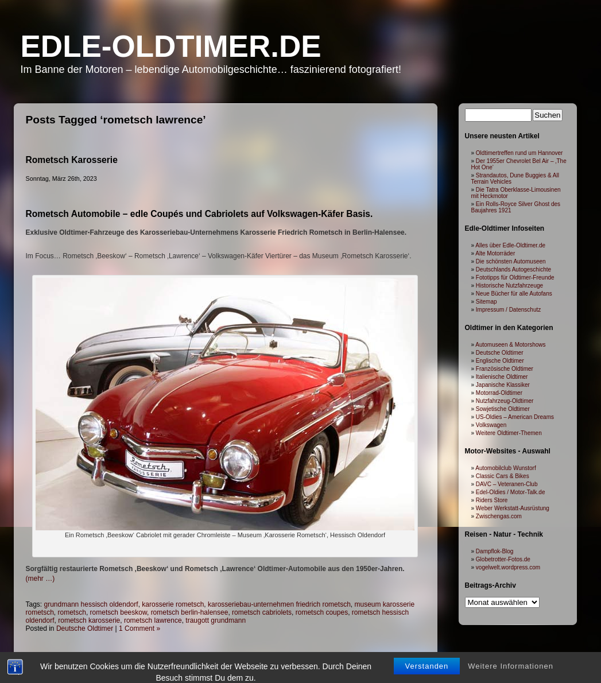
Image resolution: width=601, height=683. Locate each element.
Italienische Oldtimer (502, 377)
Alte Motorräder (495, 253)
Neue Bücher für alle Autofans (514, 293)
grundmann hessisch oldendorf (91, 604)
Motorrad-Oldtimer (499, 393)
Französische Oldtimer (504, 369)
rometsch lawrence (153, 620)
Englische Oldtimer (500, 361)
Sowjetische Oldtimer (503, 409)
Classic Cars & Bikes (502, 476)
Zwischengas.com (499, 516)
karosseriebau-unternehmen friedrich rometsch (279, 604)
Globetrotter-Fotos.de (503, 559)
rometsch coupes (322, 612)
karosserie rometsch (173, 604)
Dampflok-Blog (495, 551)
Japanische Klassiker (503, 385)
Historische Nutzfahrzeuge (509, 285)
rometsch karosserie (89, 620)
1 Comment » (139, 628)
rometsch (72, 612)
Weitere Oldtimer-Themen (509, 433)
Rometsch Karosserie (72, 160)
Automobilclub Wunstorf (505, 468)
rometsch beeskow (118, 612)
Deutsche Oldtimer (84, 628)
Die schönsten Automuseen (511, 261)
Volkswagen (491, 425)
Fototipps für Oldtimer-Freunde (515, 277)
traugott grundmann (215, 620)
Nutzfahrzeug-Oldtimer (505, 401)
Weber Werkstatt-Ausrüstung (512, 508)
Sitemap (486, 301)
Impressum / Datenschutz (508, 309)
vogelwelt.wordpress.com (508, 567)
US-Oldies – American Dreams (515, 417)
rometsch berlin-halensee (189, 612)
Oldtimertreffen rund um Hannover (519, 153)
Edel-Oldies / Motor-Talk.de (510, 492)
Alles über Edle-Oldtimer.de (510, 245)
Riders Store (492, 500)
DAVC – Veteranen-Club (507, 484)
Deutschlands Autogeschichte (513, 269)
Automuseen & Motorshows (510, 345)
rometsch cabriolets (262, 612)
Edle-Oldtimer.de (171, 46)
